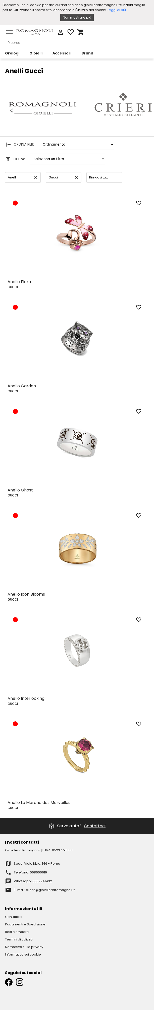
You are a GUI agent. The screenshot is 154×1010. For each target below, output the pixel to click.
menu (9, 32)
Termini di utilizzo (19, 939)
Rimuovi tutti (99, 177)
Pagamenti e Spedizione (25, 924)
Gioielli (35, 53)
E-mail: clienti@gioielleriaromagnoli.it (44, 890)
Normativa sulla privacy (24, 946)
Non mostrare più (77, 17)
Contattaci (95, 826)
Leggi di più (117, 10)
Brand (87, 53)
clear (35, 177)
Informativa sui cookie (23, 954)
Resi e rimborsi (17, 931)
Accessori (62, 53)
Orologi (12, 53)
